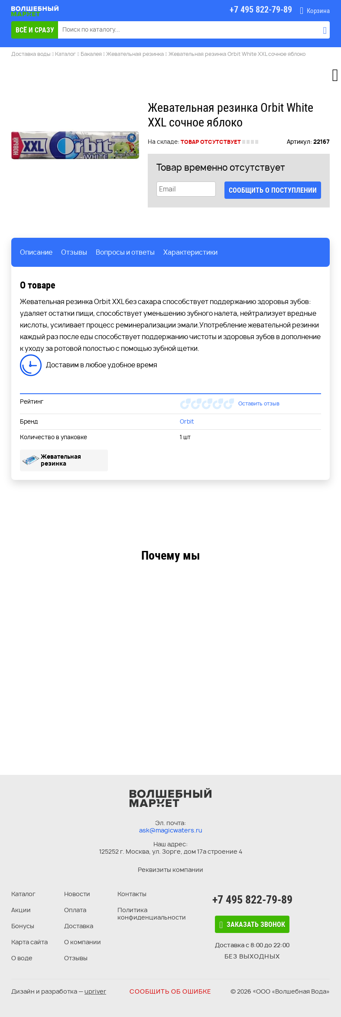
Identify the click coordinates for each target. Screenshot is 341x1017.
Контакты (131, 894)
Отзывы (76, 958)
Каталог (23, 894)
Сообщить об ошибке (170, 991)
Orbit (187, 421)
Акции (21, 910)
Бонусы (22, 926)
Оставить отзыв (258, 403)
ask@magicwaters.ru (170, 830)
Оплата (75, 910)
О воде (21, 958)
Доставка (78, 926)
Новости (77, 894)
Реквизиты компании (170, 869)
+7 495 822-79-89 (252, 899)
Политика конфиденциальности (151, 913)
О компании (82, 942)
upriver (95, 991)
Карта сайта (29, 942)
